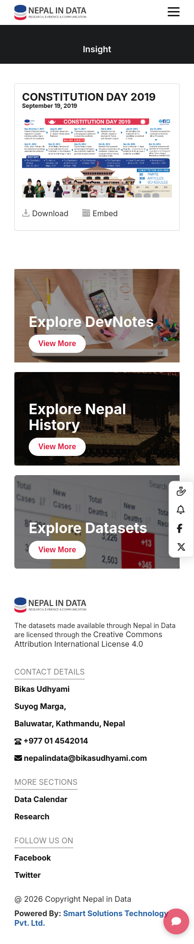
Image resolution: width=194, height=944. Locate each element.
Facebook (32, 857)
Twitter (27, 875)
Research (31, 816)
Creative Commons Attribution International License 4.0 (88, 639)
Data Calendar (41, 799)
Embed (100, 213)
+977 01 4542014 (51, 741)
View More (57, 343)
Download (45, 213)
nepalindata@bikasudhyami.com (80, 758)
